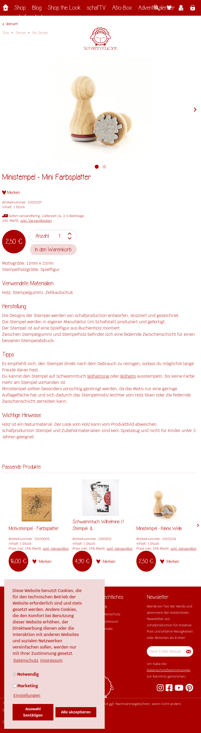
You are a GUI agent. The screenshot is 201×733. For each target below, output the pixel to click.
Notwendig (26, 674)
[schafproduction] (31, 18)
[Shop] (20, 9)
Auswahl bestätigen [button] (33, 712)
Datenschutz (110, 614)
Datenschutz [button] (25, 660)
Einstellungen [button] (26, 695)
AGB (103, 607)
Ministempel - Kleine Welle (159, 528)
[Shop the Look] (64, 9)
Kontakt (106, 629)
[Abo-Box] (122, 9)
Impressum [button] (51, 660)
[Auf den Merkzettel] (11, 192)
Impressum (109, 621)
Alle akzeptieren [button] (76, 711)
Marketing (25, 686)
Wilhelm (128, 376)
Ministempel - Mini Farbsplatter (46, 177)
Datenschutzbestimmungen (169, 670)
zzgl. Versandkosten (36, 220)
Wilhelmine (98, 376)
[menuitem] (20, 9)
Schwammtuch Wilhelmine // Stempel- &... (98, 525)
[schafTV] (96, 9)
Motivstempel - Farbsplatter (34, 528)
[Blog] (36, 9)
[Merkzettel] (169, 8)
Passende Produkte (21, 467)
